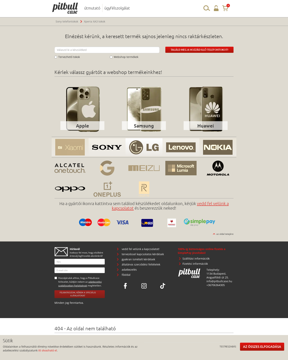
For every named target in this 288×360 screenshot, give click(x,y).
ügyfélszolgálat (117, 8)
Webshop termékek (124, 57)
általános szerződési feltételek (141, 264)
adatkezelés (129, 269)
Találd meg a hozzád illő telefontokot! (199, 49)
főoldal (126, 275)
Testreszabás (228, 346)
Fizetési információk (195, 263)
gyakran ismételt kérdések (138, 259)
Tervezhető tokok (67, 57)
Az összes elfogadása (262, 346)
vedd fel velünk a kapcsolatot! (140, 249)
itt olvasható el (47, 350)
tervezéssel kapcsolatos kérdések (143, 254)
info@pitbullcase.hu (219, 281)
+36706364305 (215, 285)
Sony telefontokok (67, 21)
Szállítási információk (196, 258)
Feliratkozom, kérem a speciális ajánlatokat (78, 294)
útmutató (92, 8)
